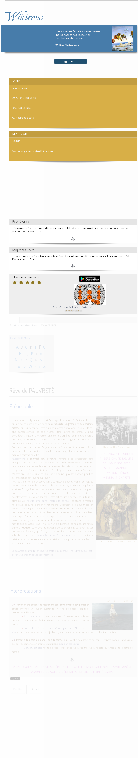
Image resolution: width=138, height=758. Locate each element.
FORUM (16, 140)
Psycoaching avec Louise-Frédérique (32, 151)
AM (72, 310)
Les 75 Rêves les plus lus (24, 98)
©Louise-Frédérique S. (62, 307)
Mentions (76, 307)
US (80, 310)
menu (70, 61)
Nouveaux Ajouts (20, 88)
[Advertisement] (36, 193)
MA (69, 310)
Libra (77, 310)
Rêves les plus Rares (21, 108)
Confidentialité (87, 307)
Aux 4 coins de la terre (23, 118)
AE (66, 310)
